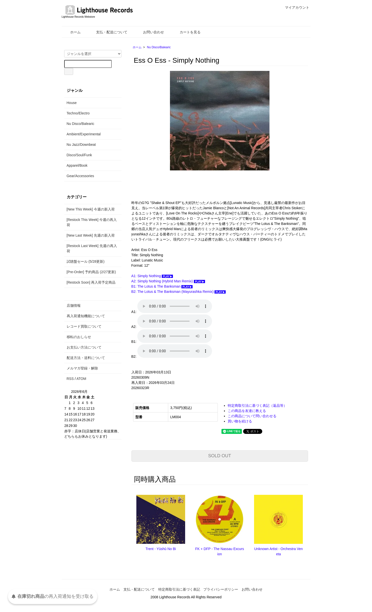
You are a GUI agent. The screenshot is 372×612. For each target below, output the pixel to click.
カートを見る (186, 32)
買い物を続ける (240, 421)
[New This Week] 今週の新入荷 (91, 209)
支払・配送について (108, 32)
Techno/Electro (78, 113)
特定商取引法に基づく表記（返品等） (257, 406)
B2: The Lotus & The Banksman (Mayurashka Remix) (178, 292)
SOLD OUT (219, 455)
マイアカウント (294, 7)
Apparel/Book (77, 165)
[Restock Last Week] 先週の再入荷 (92, 248)
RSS (70, 379)
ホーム (72, 32)
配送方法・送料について (86, 358)
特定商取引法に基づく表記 (179, 589)
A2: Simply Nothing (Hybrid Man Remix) (168, 281)
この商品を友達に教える (247, 411)
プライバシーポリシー (220, 589)
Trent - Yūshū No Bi (161, 549)
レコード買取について (84, 326)
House (72, 103)
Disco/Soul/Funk (79, 155)
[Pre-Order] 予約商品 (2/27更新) (91, 272)
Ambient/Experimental (84, 134)
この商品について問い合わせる (252, 416)
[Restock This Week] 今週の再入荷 (92, 222)
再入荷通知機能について (86, 316)
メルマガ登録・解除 (82, 368)
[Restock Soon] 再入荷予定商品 (91, 282)
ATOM (81, 379)
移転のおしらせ (79, 337)
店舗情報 (74, 305)
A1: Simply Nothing (152, 276)
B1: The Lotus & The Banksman (162, 286)
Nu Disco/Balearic (159, 47)
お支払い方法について (84, 347)
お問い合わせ (150, 32)
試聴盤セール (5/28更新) (86, 261)
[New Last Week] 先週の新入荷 (91, 235)
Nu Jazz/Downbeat (81, 145)
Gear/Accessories (80, 176)
